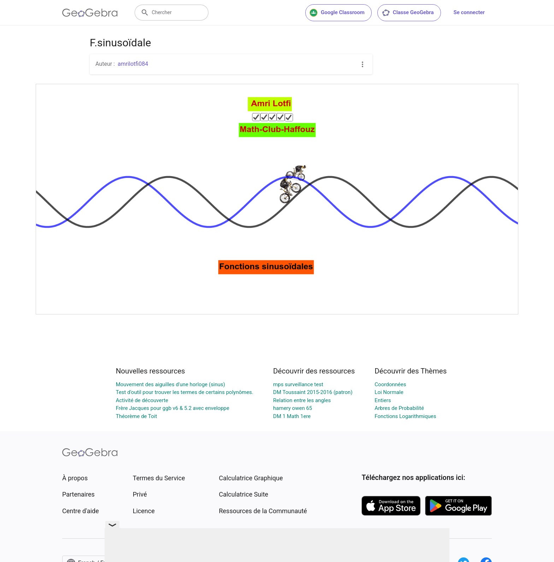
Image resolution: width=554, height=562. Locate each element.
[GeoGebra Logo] (90, 12)
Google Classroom (337, 12)
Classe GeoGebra (408, 12)
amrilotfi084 (133, 63)
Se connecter (469, 12)
